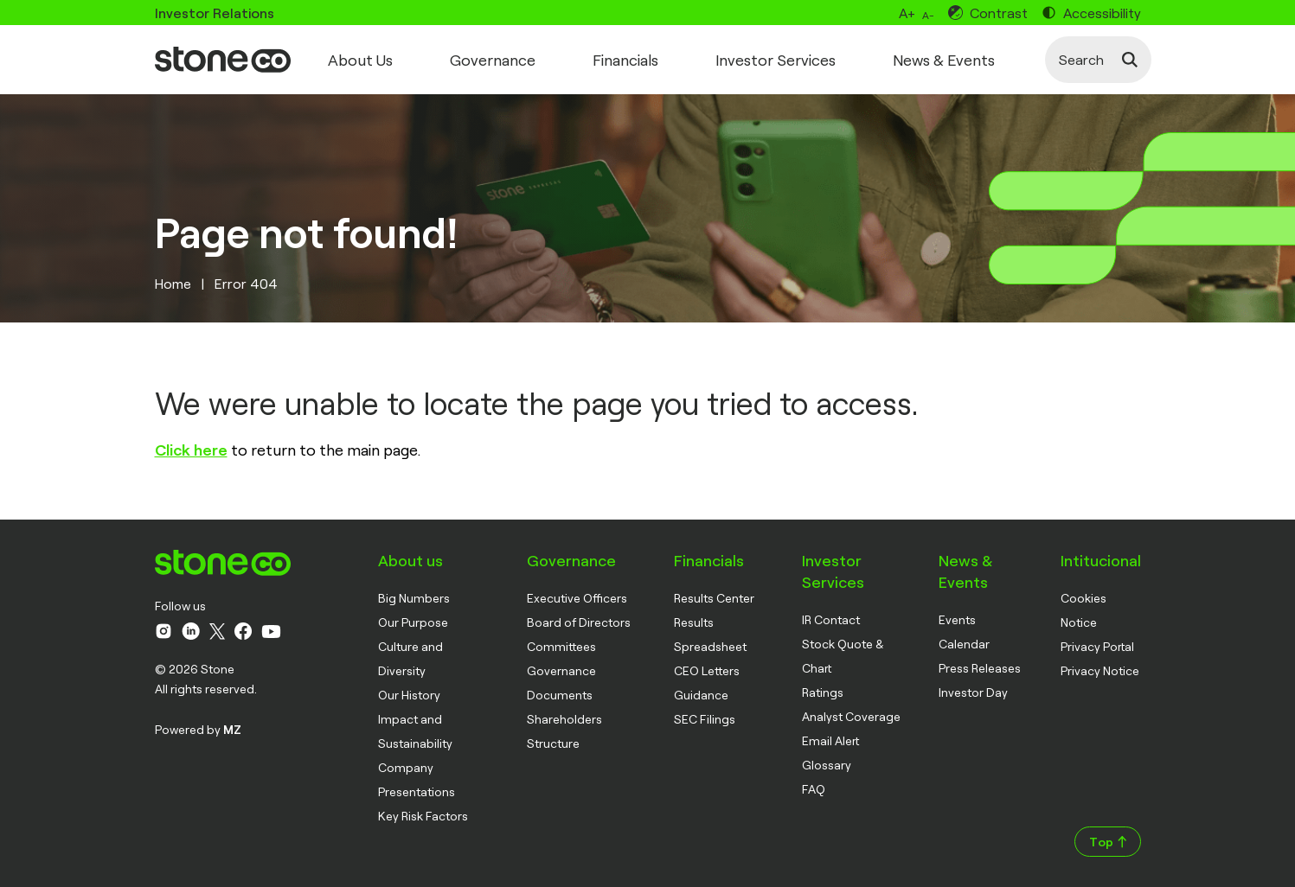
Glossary (826, 764)
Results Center (714, 597)
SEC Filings (704, 719)
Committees (561, 646)
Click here (191, 449)
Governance (492, 59)
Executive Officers (577, 597)
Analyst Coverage (851, 716)
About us (410, 560)
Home (173, 283)
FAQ (813, 789)
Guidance (701, 694)
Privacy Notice (1100, 670)
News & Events (944, 59)
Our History (409, 694)
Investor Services (775, 59)
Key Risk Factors (423, 815)
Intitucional (1101, 560)
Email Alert (830, 740)
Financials (625, 59)
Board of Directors (579, 622)
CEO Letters (707, 670)
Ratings (822, 692)
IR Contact (831, 619)
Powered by (198, 729)
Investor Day (973, 692)
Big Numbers (414, 597)
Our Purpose (413, 622)
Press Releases (980, 667)
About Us (360, 59)
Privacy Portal (1097, 646)
